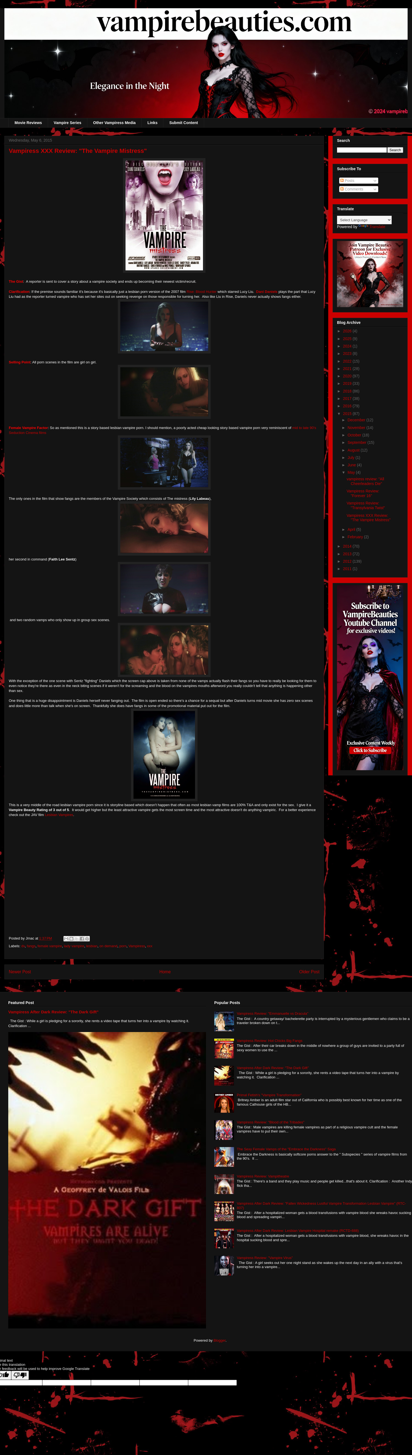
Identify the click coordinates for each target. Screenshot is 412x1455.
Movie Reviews (28, 122)
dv (23, 946)
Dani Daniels (266, 292)
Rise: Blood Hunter (201, 292)
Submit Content (183, 122)
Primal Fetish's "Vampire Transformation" (269, 1095)
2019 (348, 383)
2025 (348, 339)
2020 (348, 376)
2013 (348, 554)
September (357, 442)
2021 (348, 368)
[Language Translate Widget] (364, 220)
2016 (348, 406)
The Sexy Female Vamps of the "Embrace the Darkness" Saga (286, 1149)
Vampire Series (67, 122)
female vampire (50, 946)
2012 (348, 561)
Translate (371, 227)
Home (165, 971)
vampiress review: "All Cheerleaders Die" (365, 481)
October (354, 435)
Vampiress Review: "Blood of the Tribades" (270, 1122)
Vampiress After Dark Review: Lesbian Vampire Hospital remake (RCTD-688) (298, 1231)
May (351, 472)
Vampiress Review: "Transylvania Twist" (366, 505)
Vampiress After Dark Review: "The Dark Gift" (53, 1012)
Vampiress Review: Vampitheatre (263, 1176)
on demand (108, 946)
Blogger (219, 1340)
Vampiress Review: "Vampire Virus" (265, 1258)
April (351, 529)
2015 (348, 413)
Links (152, 122)
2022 (348, 361)
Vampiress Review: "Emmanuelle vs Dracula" (272, 1013)
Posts (347, 180)
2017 (348, 398)
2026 (348, 331)
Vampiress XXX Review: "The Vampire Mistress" (369, 517)
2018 (348, 391)
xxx (149, 946)
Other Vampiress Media (114, 122)
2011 (348, 569)
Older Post (309, 971)
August (353, 450)
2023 (348, 353)
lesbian (92, 946)
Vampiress (137, 946)
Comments (351, 189)
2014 (348, 546)
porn (122, 946)
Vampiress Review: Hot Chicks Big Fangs (269, 1041)
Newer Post (20, 971)
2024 (348, 346)
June (352, 465)
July (351, 457)
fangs (31, 946)
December (356, 420)
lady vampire (74, 946)
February (355, 537)
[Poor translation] (20, 1375)
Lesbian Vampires (59, 815)
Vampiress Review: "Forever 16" (363, 493)
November (356, 427)
